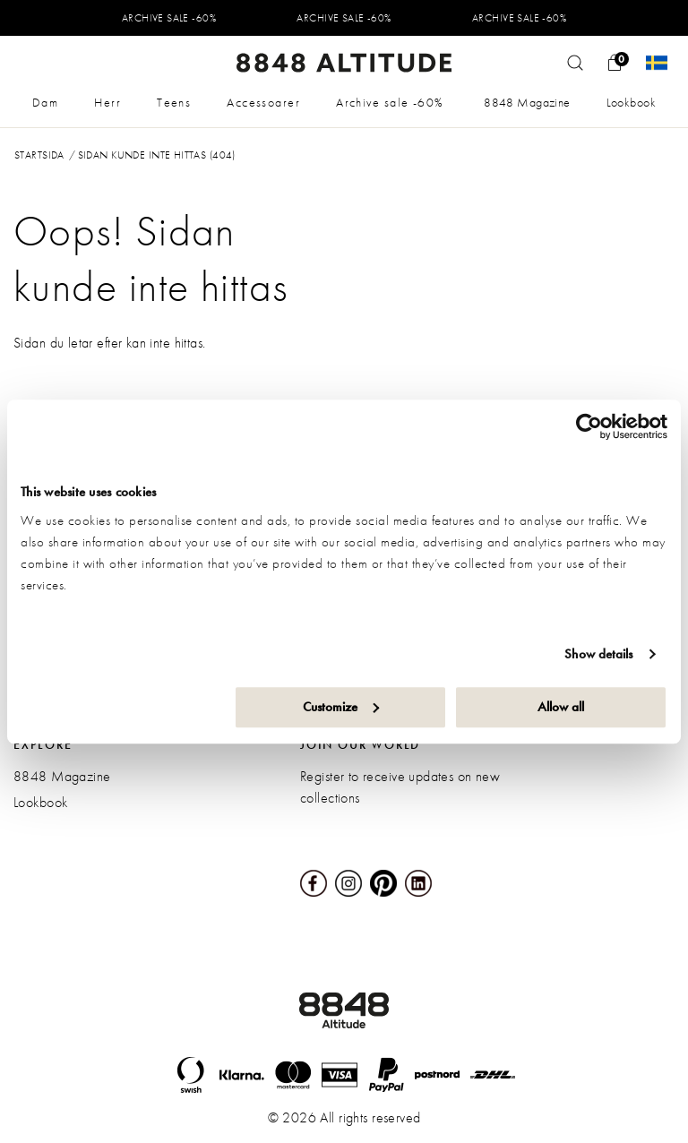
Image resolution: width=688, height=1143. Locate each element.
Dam (45, 102)
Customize (341, 707)
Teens (174, 102)
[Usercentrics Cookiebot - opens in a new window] (589, 426)
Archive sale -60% (389, 102)
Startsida (39, 155)
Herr (107, 102)
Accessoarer (263, 102)
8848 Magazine (527, 102)
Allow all (561, 707)
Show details (598, 654)
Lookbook (631, 102)
